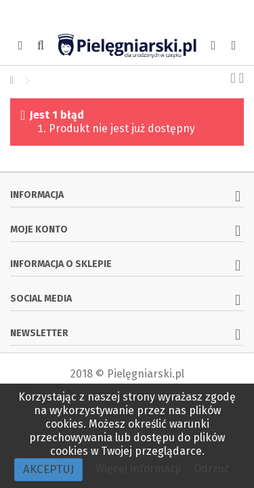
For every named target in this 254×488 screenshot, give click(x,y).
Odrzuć (212, 468)
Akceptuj (48, 469)
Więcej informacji (140, 468)
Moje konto (39, 229)
